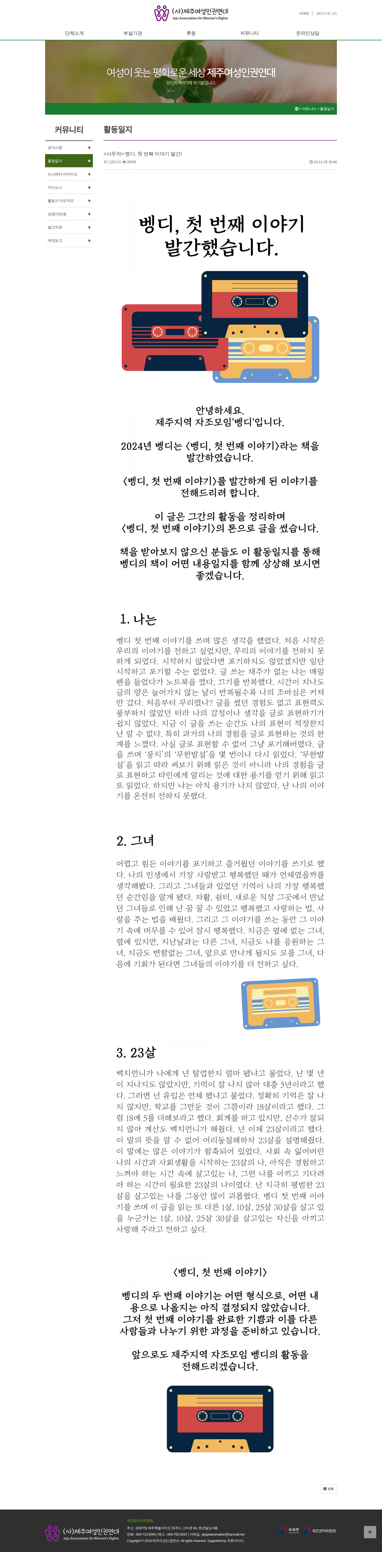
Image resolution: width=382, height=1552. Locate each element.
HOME (304, 13)
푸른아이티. (236, 1541)
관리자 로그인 (326, 13)
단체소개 (74, 33)
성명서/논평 (57, 214)
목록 (328, 1489)
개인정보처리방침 (140, 1521)
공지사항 (55, 147)
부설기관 (132, 33)
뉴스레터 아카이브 (62, 174)
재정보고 (55, 240)
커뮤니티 (249, 33)
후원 (191, 33)
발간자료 (55, 227)
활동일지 (55, 161)
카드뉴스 (55, 187)
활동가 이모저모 (61, 201)
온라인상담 (307, 33)
